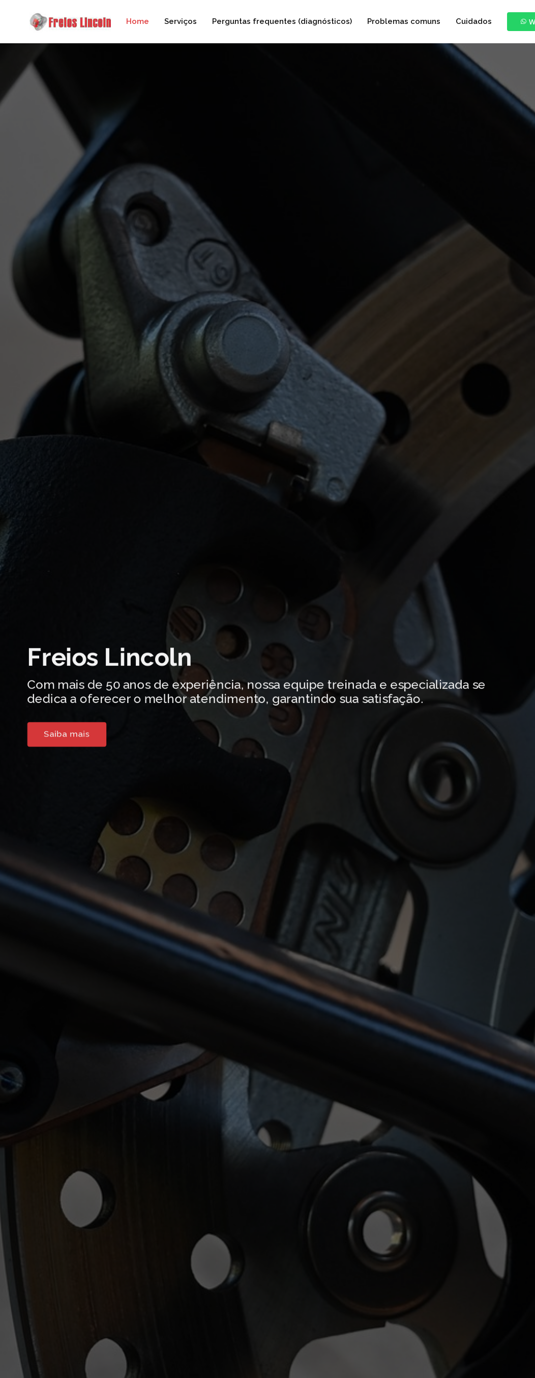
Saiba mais (55, 737)
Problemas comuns (403, 21)
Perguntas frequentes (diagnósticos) (282, 21)
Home (137, 21)
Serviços (180, 21)
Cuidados (474, 21)
